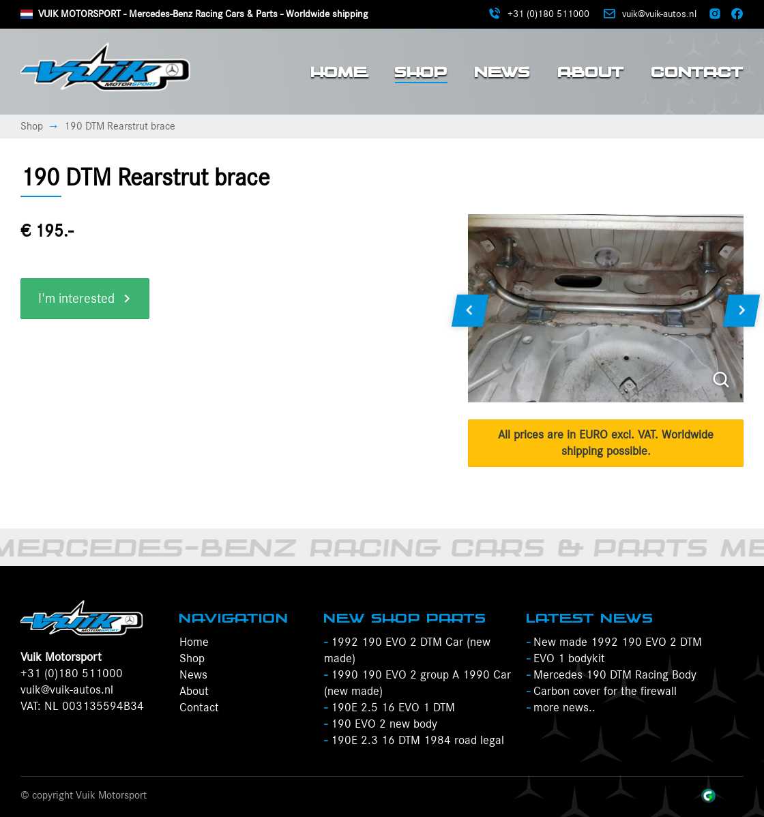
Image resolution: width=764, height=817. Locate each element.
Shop (421, 71)
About (591, 71)
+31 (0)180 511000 (71, 674)
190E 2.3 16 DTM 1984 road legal (414, 740)
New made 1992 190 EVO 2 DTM (614, 642)
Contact (697, 71)
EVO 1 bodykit (566, 659)
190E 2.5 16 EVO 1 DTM (389, 708)
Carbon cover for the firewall (602, 691)
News (503, 71)
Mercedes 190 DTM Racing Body (611, 675)
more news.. (561, 708)
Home (339, 71)
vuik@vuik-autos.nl (66, 690)
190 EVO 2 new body (380, 724)
